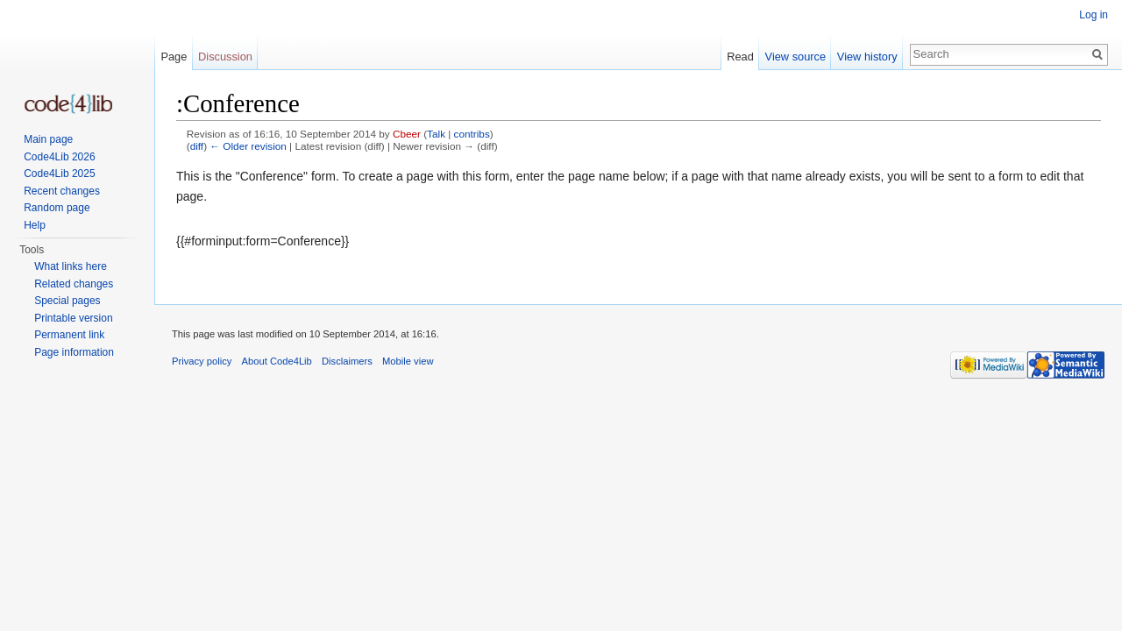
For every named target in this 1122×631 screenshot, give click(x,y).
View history (867, 56)
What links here (70, 266)
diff (196, 146)
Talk (436, 133)
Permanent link (69, 335)
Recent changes (62, 191)
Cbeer (407, 133)
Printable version (73, 318)
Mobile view (407, 361)
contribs (472, 133)
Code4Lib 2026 (59, 157)
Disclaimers (347, 361)
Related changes (73, 284)
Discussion (225, 56)
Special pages (67, 300)
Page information (74, 352)
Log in (1093, 15)
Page (173, 56)
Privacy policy (201, 361)
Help (35, 225)
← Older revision (248, 146)
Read (740, 56)
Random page (56, 208)
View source (795, 56)
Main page (48, 139)
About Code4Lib (277, 361)
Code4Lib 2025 (59, 173)
